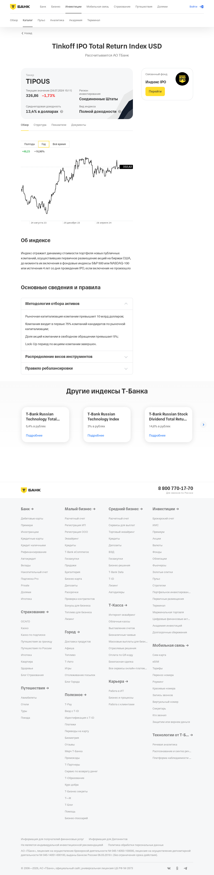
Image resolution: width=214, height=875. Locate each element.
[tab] (25, 125)
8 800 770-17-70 (175, 488)
